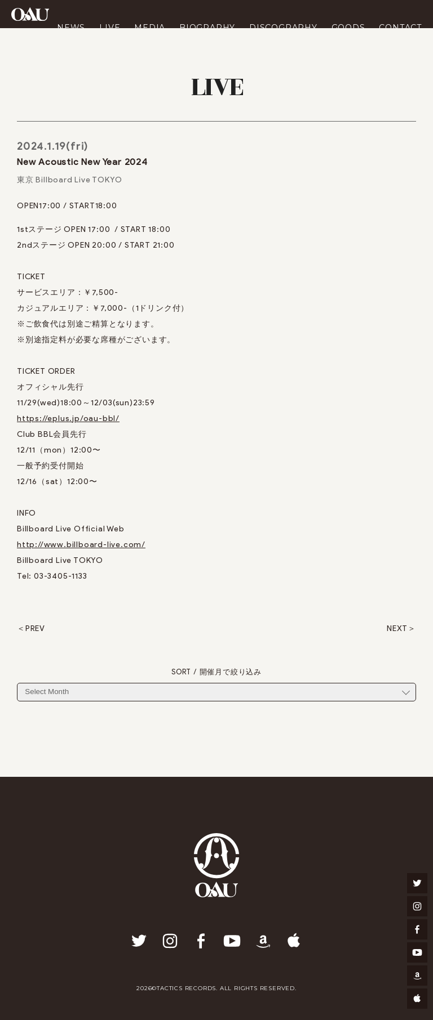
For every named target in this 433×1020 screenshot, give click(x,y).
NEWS (71, 28)
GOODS (348, 28)
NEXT (397, 629)
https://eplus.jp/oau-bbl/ (68, 418)
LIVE (109, 28)
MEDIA (149, 28)
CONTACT (400, 28)
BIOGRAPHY (207, 28)
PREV (35, 629)
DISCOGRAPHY (283, 28)
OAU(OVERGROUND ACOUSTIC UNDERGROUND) (30, 14)
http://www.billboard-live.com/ (81, 544)
